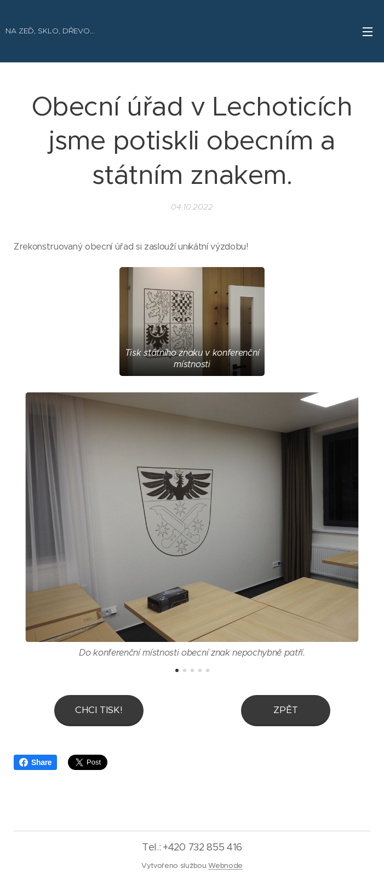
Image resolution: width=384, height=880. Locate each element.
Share (35, 762)
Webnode (225, 865)
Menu (367, 31)
